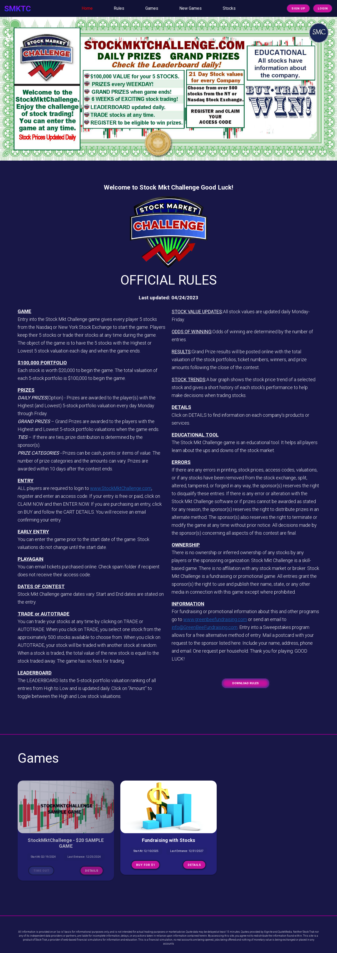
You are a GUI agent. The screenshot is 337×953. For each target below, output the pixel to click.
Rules (119, 8)
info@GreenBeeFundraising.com (204, 627)
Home (87, 8)
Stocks (229, 8)
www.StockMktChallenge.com (120, 488)
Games (151, 8)
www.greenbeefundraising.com (215, 619)
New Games (190, 8)
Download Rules (245, 683)
